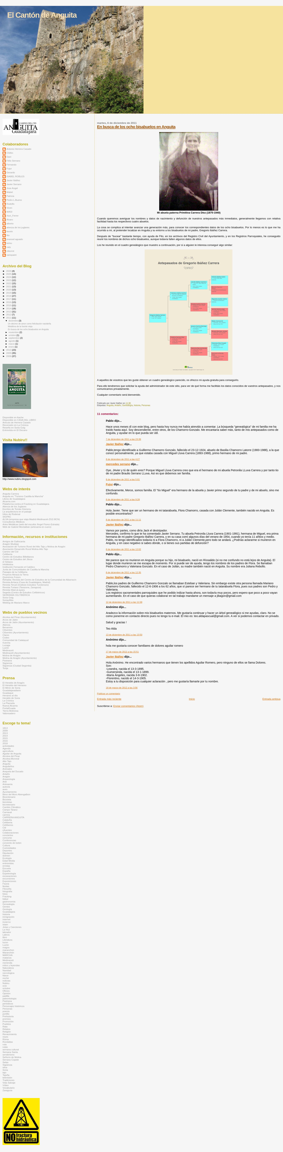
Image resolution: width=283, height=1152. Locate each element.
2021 (9, 286)
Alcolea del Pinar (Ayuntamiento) (19, 617)
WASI (9, 211)
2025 (9, 274)
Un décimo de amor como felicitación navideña (29, 323)
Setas (5, 1062)
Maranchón (8, 952)
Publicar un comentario (108, 693)
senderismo (9, 1054)
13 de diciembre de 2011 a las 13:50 (124, 635)
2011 (9, 317)
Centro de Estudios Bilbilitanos (18, 556)
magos (6, 947)
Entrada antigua (271, 698)
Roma (6, 1039)
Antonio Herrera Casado (18, 149)
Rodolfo (10, 204)
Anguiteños (8, 766)
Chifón (9, 153)
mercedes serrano (118, 464)
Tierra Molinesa (10, 710)
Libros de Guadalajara (14, 498)
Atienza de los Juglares (14, 506)
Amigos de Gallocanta (14, 541)
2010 (9, 350)
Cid (4, 827)
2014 (9, 308)
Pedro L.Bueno (14, 200)
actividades (8, 746)
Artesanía (7, 784)
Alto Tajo (7, 761)
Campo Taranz (10, 809)
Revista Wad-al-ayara (14, 590)
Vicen (9, 207)
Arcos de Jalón (10, 619)
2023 (9, 280)
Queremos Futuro (12, 577)
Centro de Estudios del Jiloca (17, 559)
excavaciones (10, 876)
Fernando (11, 164)
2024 (9, 277)
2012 (9, 314)
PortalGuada (9, 708)
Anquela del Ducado (13, 771)
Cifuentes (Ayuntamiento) (15, 632)
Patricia (10, 196)
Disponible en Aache (13, 417)
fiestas (6, 886)
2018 (9, 296)
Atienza (6, 624)
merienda (7, 962)
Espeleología (9, 873)
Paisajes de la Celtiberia (15, 572)
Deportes (7, 850)
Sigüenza (7, 663)
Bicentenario (9, 797)
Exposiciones (9, 881)
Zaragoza (7, 1090)
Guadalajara (9, 911)
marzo (12, 344)
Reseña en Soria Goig (14, 427)
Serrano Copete (11, 1059)
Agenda (6, 748)
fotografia (7, 891)
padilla (6, 996)
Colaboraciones (10, 832)
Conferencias (9, 840)
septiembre (14, 338)
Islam (5, 924)
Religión (7, 1031)
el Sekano (8, 561)
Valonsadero (9, 713)
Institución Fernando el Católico (19, 567)
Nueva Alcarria (10, 705)
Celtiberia (7, 554)
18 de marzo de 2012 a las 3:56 (122, 687)
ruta (4, 1044)
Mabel (9, 192)
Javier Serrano (13, 184)
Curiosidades (9, 848)
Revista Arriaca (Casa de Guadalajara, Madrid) (26, 582)
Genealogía (127, 405)
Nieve (5, 975)
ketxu (9, 243)
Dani (8, 156)
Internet (6, 919)
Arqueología (9, 779)
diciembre (14, 320)
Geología (7, 909)
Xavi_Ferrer (12, 215)
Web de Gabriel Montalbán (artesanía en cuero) (27, 527)
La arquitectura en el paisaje (17, 511)
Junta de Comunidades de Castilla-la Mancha (26, 569)
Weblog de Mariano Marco (16, 602)
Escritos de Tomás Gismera (17, 509)
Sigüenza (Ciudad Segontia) (17, 665)
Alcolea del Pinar (11, 756)
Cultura (6, 845)
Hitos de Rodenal (11, 514)
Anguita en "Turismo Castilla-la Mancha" (23, 496)
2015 (9, 305)
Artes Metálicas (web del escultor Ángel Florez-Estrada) (31, 524)
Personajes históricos (13, 1006)
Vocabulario (9, 1087)
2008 (9, 356)
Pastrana (7, 660)
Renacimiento (10, 1034)
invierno (7, 922)
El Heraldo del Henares (14, 685)
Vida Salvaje (9, 1082)
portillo (6, 1013)
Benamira (7, 627)
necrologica (8, 973)
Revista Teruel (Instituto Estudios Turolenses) (26, 584)
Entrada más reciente (109, 698)
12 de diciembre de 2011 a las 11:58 (124, 602)
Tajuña (6, 1075)
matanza (7, 957)
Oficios (6, 991)
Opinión (6, 993)
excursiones (9, 878)
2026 (9, 271)
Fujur (109, 484)
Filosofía (7, 888)
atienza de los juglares (17, 227)
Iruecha (6, 642)
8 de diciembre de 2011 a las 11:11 (123, 519)
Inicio (192, 698)
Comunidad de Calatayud (15, 640)
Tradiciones (8, 1080)
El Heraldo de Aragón (13, 682)
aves (5, 789)
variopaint (11, 255)
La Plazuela (9, 703)
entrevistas (8, 863)
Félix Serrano (13, 160)
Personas (146, 405)
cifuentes (7, 830)
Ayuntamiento (10, 792)
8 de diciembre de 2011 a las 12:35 (123, 572)
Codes (6, 637)
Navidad (7, 970)
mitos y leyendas (11, 965)
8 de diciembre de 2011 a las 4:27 (123, 459)
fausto (9, 231)
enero (12, 347)
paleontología (9, 998)
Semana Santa (10, 1052)
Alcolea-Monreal (11, 758)
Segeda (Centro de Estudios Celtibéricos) (24, 592)
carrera (6, 814)
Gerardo (10, 172)
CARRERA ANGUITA (13, 817)
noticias (6, 980)
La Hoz (6, 929)
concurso (7, 837)
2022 (9, 283)
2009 (9, 353)
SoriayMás (8, 600)
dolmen (6, 855)
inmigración (8, 917)
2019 (9, 292)
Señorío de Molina (12, 1057)
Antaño (118, 405)
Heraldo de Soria (11, 698)
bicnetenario (9, 804)
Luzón (6, 647)
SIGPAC (7, 516)
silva (5, 1067)
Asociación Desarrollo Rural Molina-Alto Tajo (25, 549)
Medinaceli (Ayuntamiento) (16, 653)
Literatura (7, 939)
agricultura (8, 751)
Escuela (7, 868)
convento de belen (12, 843)
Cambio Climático (12, 807)
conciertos (8, 835)
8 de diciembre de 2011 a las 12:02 (123, 549)
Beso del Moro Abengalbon (16, 794)
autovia (6, 786)
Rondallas (8, 1042)
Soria (5, 1070)
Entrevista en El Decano (15, 430)
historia (137, 405)
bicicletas (7, 802)
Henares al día (10, 695)
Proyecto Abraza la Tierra (15, 574)
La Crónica (8, 700)
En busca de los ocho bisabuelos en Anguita (136, 126)
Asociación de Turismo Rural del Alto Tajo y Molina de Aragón (34, 546)
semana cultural (11, 1049)
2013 (9, 311)
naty (8, 247)
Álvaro (9, 219)
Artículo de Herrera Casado (17, 422)
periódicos (8, 1003)
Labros (6, 934)
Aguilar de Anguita (12, 753)
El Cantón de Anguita (42, 15)
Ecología (7, 858)
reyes (5, 1036)
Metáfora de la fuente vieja (20, 326)
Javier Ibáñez (115, 444)
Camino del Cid (10, 551)
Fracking (7, 896)
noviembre (14, 332)
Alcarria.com (9, 501)
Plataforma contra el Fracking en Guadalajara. (26, 504)
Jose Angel (12, 188)
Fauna (6, 883)
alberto (10, 223)
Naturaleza (8, 968)
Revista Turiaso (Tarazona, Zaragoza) (22, 587)
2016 (9, 302)
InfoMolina (8, 564)
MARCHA (8, 955)
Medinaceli (8, 650)
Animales (7, 769)
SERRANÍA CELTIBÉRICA (16, 595)
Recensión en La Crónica (15, 425)
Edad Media (9, 860)
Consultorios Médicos (14, 521)
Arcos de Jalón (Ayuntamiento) (18, 622)
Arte (5, 781)
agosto (12, 341)
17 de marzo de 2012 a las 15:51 (122, 652)
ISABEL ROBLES (15, 176)
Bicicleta (7, 799)
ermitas (6, 865)
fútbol (5, 899)
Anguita (110, 405)
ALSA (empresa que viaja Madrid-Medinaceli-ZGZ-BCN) (31, 519)
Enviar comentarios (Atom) (128, 706)
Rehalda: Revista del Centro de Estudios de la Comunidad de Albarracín (39, 579)
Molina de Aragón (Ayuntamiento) (20, 658)
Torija (5, 668)
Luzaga (6, 645)
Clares (6, 635)
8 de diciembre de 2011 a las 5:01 (123, 479)
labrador (7, 932)
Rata (5, 1026)
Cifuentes (7, 630)
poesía (6, 1011)
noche (6, 978)
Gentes (6, 906)
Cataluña (7, 820)
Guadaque (8, 693)
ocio (5, 985)
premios (7, 1019)
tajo (4, 1072)
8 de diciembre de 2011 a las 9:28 (123, 499)
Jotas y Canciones (12, 927)
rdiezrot (10, 251)
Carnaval (7, 812)
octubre (13, 335)
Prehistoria (8, 1016)
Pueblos (7, 1024)
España (6, 871)
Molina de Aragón (11, 655)
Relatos (6, 1029)
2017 (9, 299)
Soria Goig (8, 597)
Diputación (8, 853)
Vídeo (6, 1085)
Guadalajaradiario (12, 690)
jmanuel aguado (14, 239)
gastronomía (9, 901)
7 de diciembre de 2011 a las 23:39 (123, 439)
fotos (5, 894)
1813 (5, 728)
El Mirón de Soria (11, 687)
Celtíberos (8, 825)
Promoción (8, 1021)
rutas (5, 1047)
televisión (7, 1077)
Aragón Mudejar (11, 544)
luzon (5, 942)
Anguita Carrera (11, 493)
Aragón (6, 776)
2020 (9, 289)
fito (8, 235)
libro (5, 937)
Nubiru (6, 983)
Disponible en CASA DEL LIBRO (19, 420)
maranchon (8, 950)
